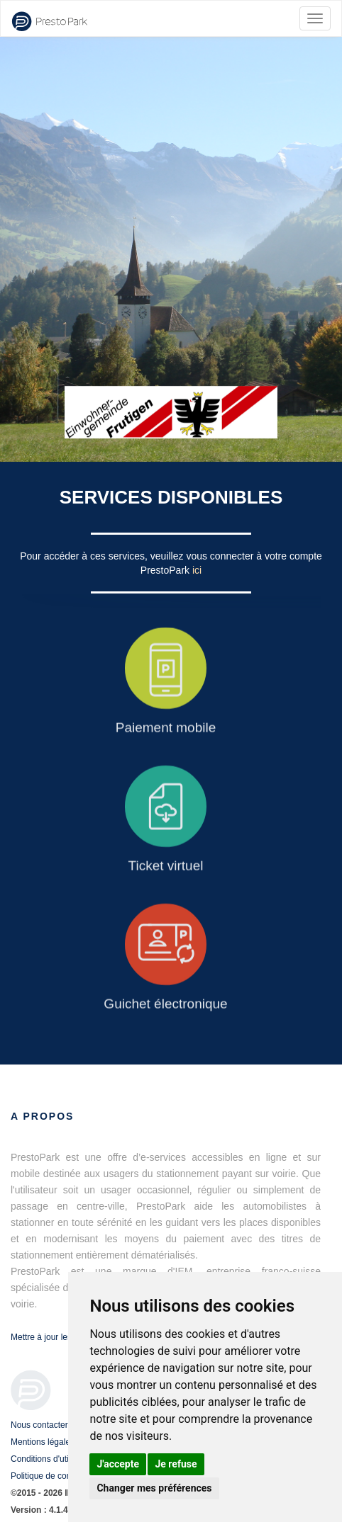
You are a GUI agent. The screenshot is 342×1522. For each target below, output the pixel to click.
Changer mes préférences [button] (153, 1488)
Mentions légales (43, 1442)
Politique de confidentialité (60, 1476)
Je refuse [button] (176, 1464)
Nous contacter (39, 1425)
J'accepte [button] (117, 1464)
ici (197, 570)
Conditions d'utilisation (53, 1459)
